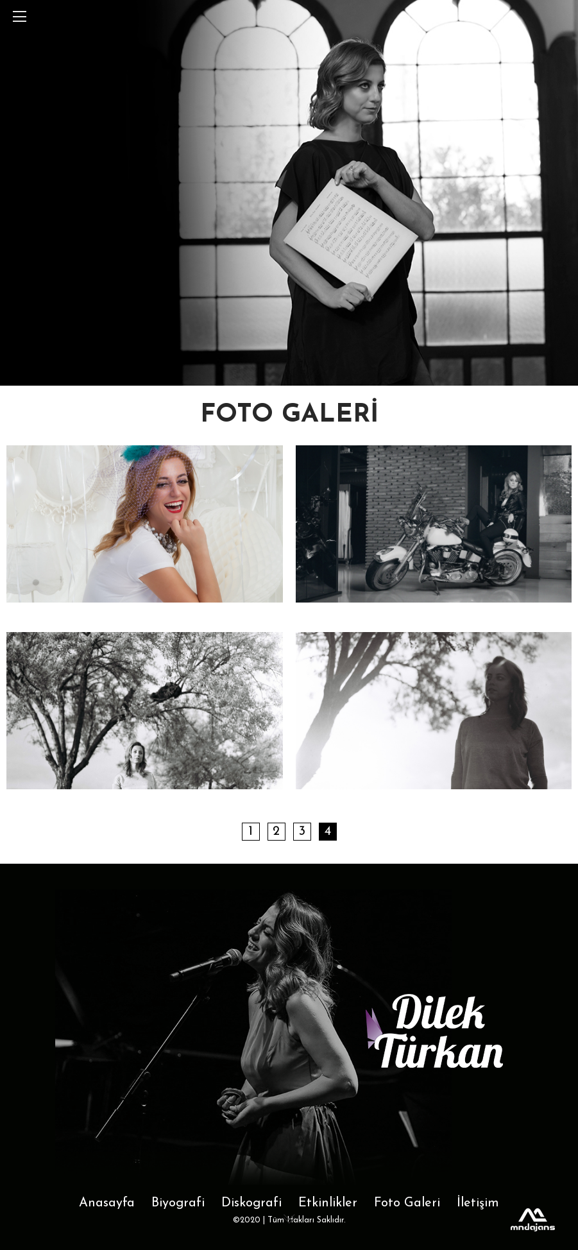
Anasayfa (107, 1203)
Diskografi (251, 1203)
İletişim (478, 1203)
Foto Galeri (407, 1203)
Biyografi (178, 1203)
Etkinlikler (327, 1203)
